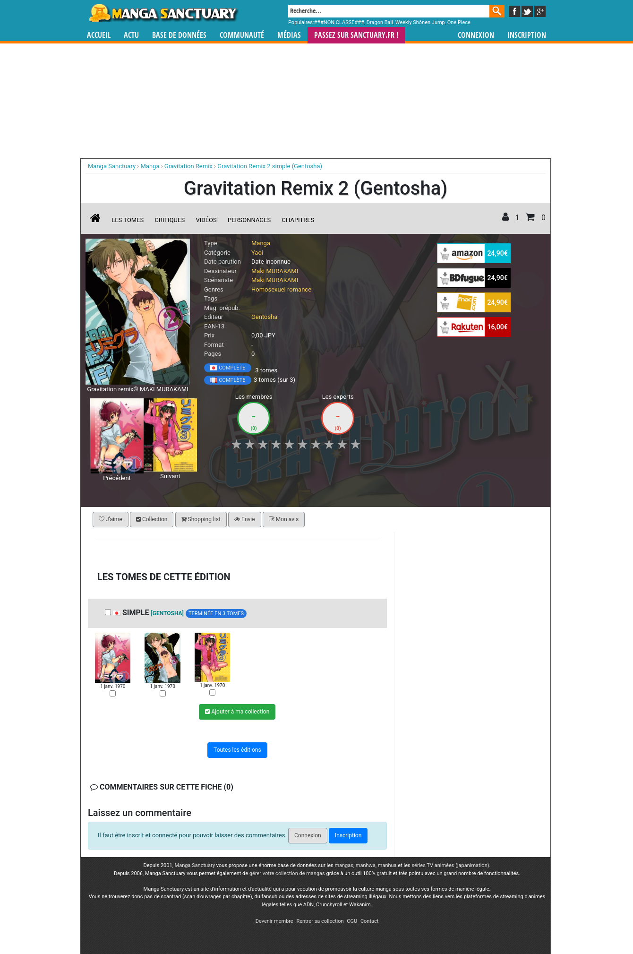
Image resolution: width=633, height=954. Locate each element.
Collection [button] (151, 519)
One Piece (458, 22)
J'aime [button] (110, 519)
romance (299, 289)
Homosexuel (268, 289)
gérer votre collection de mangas (287, 873)
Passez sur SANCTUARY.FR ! (356, 35)
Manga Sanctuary (195, 865)
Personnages (249, 219)
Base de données (179, 35)
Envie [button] (244, 519)
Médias (289, 35)
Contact (369, 921)
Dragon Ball (380, 22)
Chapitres (298, 219)
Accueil (99, 35)
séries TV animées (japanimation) (450, 865)
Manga (163, 13)
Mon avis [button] (284, 519)
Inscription (526, 35)
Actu (131, 35)
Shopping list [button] (201, 519)
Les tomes (127, 219)
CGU (352, 921)
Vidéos (206, 219)
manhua (387, 865)
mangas (343, 865)
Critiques (170, 219)
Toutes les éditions (237, 750)
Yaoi (257, 252)
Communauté (242, 35)
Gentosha (264, 316)
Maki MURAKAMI (274, 271)
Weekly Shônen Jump (420, 22)
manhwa (366, 865)
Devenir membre (274, 921)
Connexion (476, 35)
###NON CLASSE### (339, 22)
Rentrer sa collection (319, 921)
